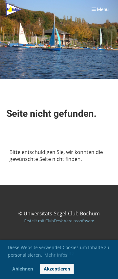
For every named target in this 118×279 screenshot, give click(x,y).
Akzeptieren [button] (57, 269)
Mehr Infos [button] (55, 255)
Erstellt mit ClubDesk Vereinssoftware (59, 221)
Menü (100, 9)
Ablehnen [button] (22, 269)
